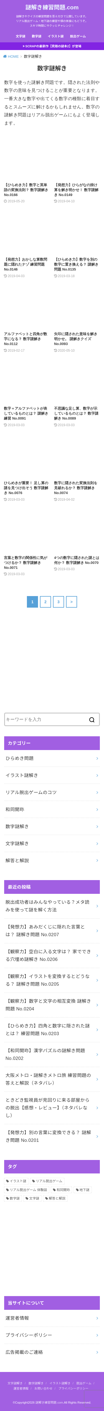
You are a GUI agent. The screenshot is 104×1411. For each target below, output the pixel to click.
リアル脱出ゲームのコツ (31, 792)
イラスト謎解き (22, 775)
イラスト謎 (56, 36)
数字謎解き (17, 826)
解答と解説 (17, 860)
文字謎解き (17, 843)
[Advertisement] (45, 664)
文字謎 (21, 36)
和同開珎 (15, 809)
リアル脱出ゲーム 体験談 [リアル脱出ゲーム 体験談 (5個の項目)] (28, 1190)
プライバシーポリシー (29, 1335)
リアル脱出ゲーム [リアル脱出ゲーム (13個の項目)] (49, 1181)
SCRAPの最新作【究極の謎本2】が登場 (53, 46)
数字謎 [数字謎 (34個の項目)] (15, 1198)
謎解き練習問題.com (51, 7)
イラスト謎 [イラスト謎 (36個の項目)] (18, 1181)
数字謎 (37, 36)
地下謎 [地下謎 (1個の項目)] (85, 1190)
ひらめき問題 (20, 758)
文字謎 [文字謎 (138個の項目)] (34, 1198)
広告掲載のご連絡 (24, 1352)
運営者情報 (17, 1318)
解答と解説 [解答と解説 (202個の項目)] (57, 1198)
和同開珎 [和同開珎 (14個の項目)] (63, 1190)
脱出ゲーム (78, 36)
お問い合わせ (43, 1388)
